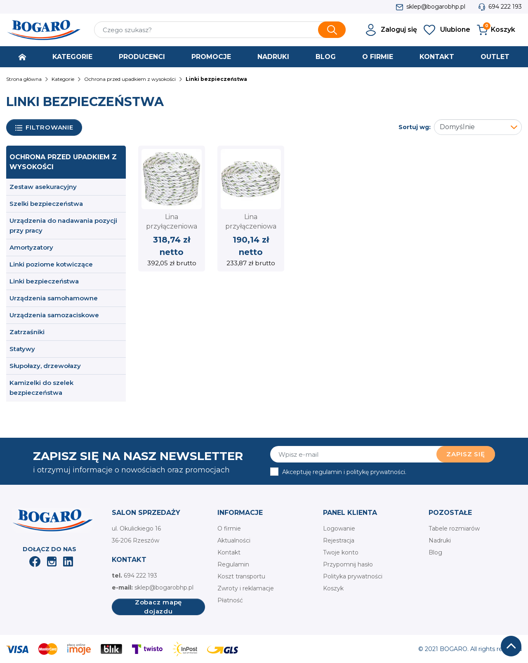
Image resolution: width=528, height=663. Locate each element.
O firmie (229, 528)
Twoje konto (340, 552)
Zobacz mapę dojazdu (158, 607)
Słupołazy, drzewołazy (45, 366)
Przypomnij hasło (348, 564)
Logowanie (339, 528)
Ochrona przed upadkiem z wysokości (63, 162)
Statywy (22, 349)
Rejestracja (338, 540)
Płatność (230, 600)
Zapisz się (465, 454)
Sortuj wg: (414, 127)
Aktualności (233, 540)
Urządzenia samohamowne (53, 298)
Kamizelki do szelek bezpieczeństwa (41, 387)
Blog (435, 552)
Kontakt (228, 552)
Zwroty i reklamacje (245, 588)
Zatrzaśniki (27, 332)
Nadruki (440, 540)
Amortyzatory (31, 247)
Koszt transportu (241, 576)
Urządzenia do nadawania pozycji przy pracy (63, 225)
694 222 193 (505, 6)
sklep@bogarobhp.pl (435, 6)
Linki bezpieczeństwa (44, 281)
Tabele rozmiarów (454, 528)
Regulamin (233, 564)
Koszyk (333, 588)
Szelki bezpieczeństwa (46, 204)
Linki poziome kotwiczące (51, 264)
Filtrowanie (44, 127)
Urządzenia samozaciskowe (54, 315)
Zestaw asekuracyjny (43, 187)
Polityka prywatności (352, 576)
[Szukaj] (220, 29)
